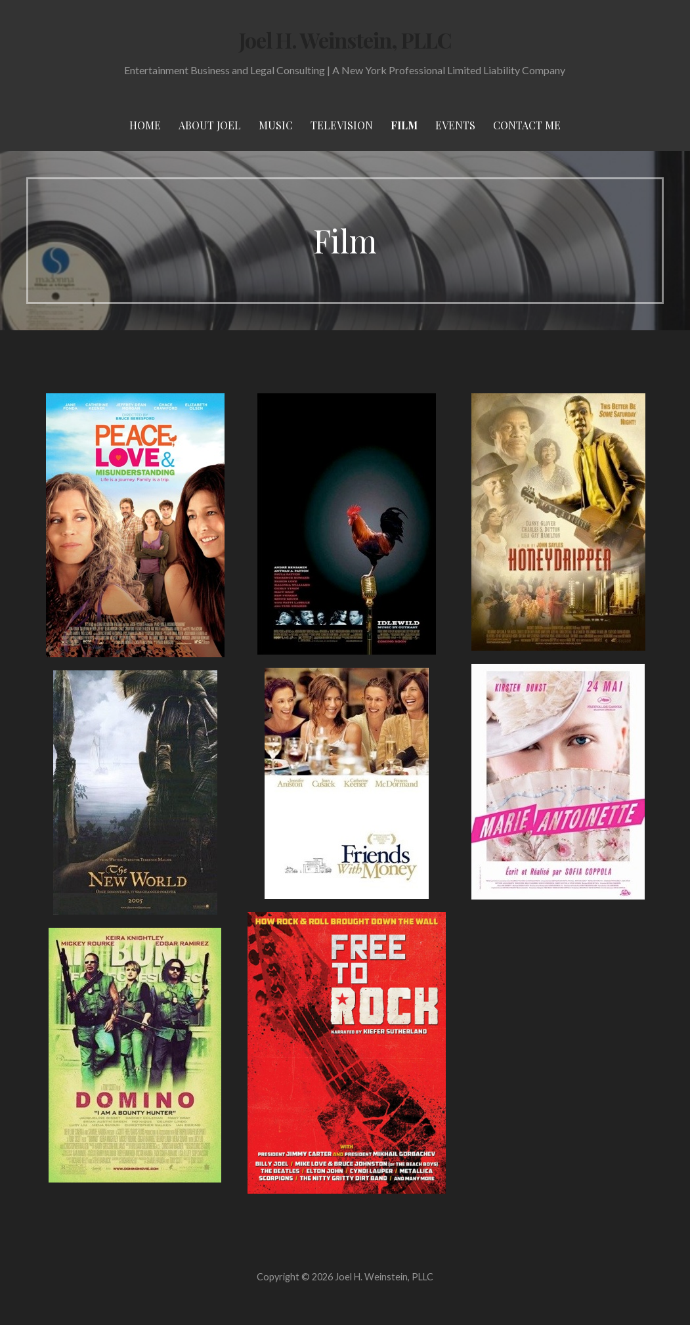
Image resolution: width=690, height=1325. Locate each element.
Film (404, 125)
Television (342, 125)
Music (276, 125)
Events (455, 125)
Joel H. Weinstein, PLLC (345, 40)
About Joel (210, 125)
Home (145, 125)
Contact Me (527, 125)
